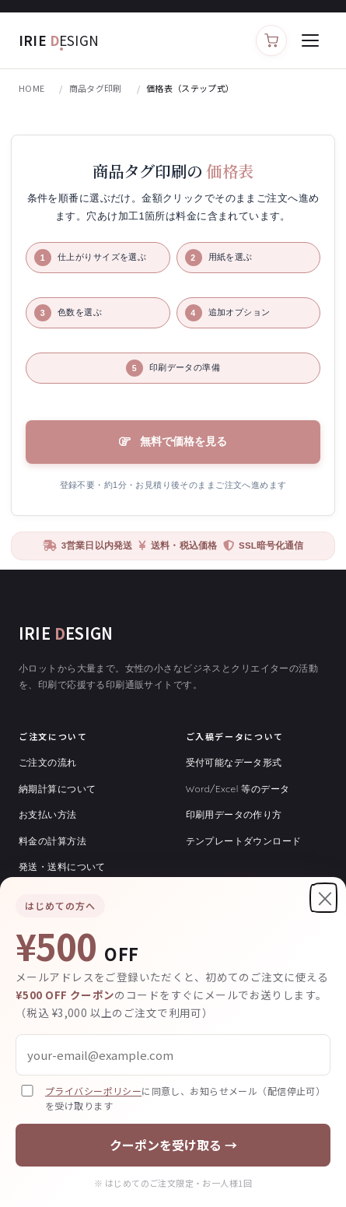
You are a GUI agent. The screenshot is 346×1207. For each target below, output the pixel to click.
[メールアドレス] (173, 1054)
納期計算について (57, 789)
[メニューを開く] (310, 40)
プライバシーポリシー (93, 1090)
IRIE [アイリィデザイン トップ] (59, 40)
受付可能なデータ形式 (234, 762)
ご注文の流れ (48, 762)
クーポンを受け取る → (173, 1144)
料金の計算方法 (52, 841)
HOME (31, 88)
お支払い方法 (48, 814)
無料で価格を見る (183, 441)
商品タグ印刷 (95, 88)
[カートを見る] (271, 40)
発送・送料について (62, 866)
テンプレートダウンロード (244, 841)
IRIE (66, 633)
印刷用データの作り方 (234, 814)
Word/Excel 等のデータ (238, 789)
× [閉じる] (325, 898)
